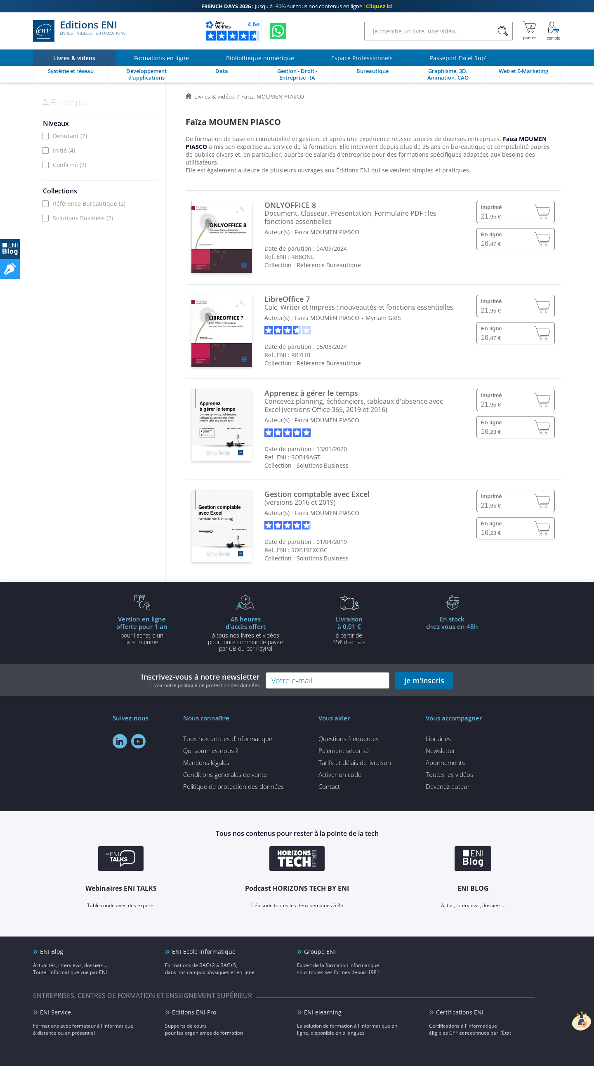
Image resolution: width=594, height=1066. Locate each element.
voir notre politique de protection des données (207, 685)
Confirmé (69, 165)
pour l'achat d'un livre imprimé (142, 630)
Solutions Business (83, 218)
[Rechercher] (502, 31)
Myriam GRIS (383, 318)
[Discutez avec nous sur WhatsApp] (278, 31)
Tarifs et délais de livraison (354, 762)
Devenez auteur (448, 786)
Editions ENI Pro (194, 1012)
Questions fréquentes (348, 738)
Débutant (70, 136)
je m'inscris (424, 680)
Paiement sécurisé (343, 750)
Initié (64, 150)
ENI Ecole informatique (204, 951)
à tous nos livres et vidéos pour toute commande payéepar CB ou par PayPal (245, 633)
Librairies (438, 738)
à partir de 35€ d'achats (349, 630)
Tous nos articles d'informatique (227, 738)
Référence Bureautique (89, 203)
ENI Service (55, 1012)
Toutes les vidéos (449, 774)
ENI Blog (51, 951)
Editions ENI (79, 31)
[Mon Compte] (553, 30)
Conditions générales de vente (225, 774)
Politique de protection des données (233, 786)
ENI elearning (323, 1012)
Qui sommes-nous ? (210, 750)
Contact (329, 786)
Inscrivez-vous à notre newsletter (200, 680)
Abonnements (445, 762)
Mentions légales (206, 762)
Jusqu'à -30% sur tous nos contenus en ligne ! (297, 6)
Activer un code (339, 774)
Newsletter (440, 750)
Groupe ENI (320, 951)
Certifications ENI (459, 1012)
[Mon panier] (529, 30)
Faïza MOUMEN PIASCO (327, 232)
